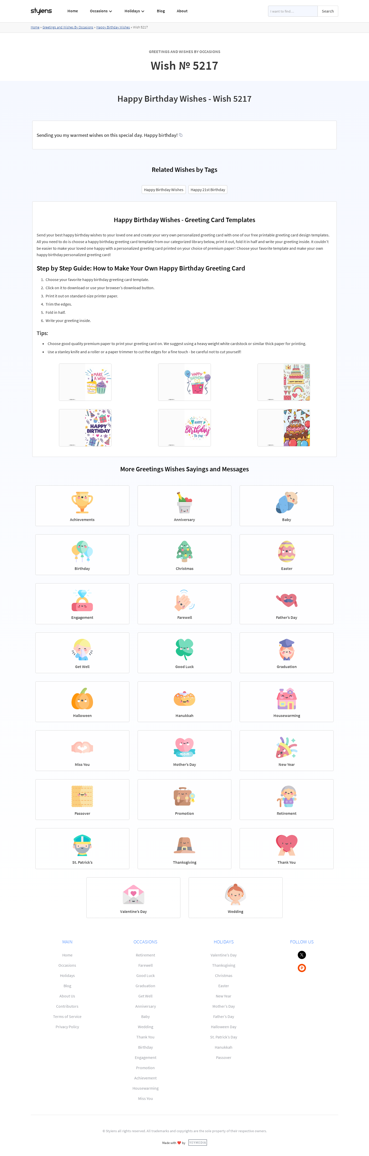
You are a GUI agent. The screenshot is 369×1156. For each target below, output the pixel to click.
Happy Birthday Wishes (113, 27)
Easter (223, 985)
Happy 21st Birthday (208, 189)
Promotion (145, 1067)
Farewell (145, 965)
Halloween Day (223, 1026)
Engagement (145, 1057)
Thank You (145, 1036)
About (182, 10)
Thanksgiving (223, 965)
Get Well (145, 995)
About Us (67, 995)
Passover (223, 1057)
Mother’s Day (223, 1006)
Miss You (145, 1098)
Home (72, 10)
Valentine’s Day (224, 954)
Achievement (145, 1077)
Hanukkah (223, 1047)
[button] (101, 11)
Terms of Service (67, 1016)
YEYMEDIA (197, 1142)
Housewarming (145, 1088)
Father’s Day (223, 1016)
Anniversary (145, 1006)
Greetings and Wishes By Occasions (68, 27)
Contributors (67, 1006)
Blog (161, 10)
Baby (145, 1016)
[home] (41, 11)
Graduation (145, 985)
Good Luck (145, 975)
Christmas (223, 975)
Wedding (145, 1026)
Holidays (67, 975)
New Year (223, 995)
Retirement (145, 954)
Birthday (145, 1047)
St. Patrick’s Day (223, 1036)
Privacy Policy (67, 1026)
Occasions (67, 965)
